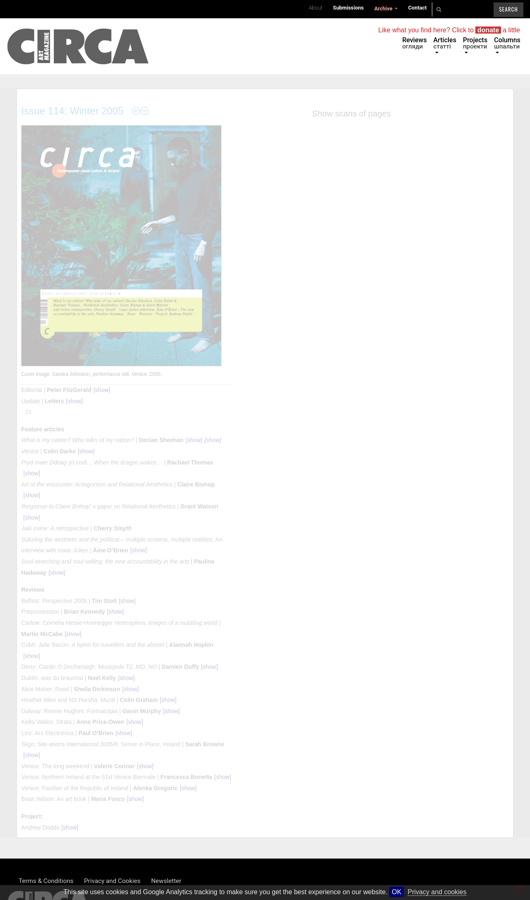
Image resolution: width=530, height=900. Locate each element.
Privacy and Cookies (112, 881)
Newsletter (166, 881)
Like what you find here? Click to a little (449, 30)
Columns (507, 43)
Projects (475, 43)
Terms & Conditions (46, 881)
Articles (445, 43)
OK (396, 891)
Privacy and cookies (436, 891)
